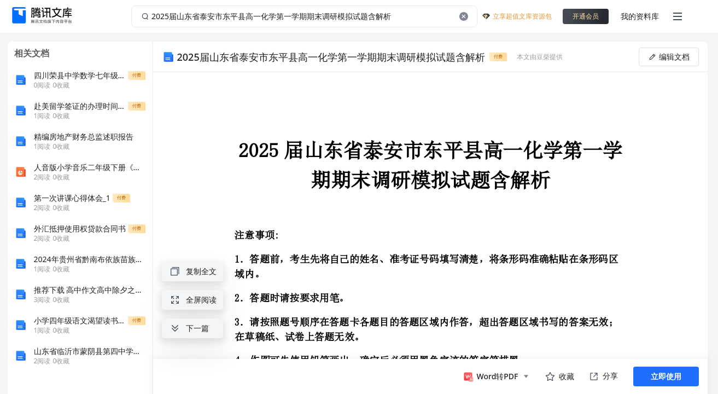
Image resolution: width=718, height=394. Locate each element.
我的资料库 (640, 16)
